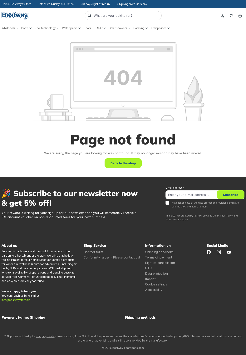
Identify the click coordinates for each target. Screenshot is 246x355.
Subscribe (231, 195)
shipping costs (45, 336)
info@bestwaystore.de (16, 299)
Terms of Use (173, 219)
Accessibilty (153, 290)
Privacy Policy (225, 215)
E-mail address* (174, 187)
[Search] (89, 15)
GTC (183, 206)
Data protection (156, 273)
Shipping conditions (159, 252)
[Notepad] (231, 15)
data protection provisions (213, 202)
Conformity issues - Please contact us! (112, 257)
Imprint (150, 279)
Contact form (93, 252)
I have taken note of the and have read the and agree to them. (205, 204)
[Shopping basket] (240, 15)
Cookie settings (156, 284)
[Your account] (222, 15)
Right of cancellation (160, 263)
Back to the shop (123, 163)
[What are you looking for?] (127, 15)
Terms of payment (158, 257)
